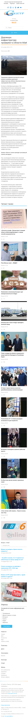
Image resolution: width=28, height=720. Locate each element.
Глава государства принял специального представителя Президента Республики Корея (12, 355)
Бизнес (3, 655)
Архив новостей (20, 3)
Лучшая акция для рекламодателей (13, 1)
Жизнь (3, 667)
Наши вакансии (5, 705)
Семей (3, 634)
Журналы (4, 622)
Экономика (4, 653)
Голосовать (6, 626)
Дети (2, 649)
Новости (3, 631)
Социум (3, 673)
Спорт (3, 663)
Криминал (4, 675)
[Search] (14, 27)
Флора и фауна (5, 677)
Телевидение (5, 613)
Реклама (6, 3)
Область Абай (5, 641)
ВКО (2, 636)
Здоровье (4, 671)
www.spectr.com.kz (12, 693)
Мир (2, 639)
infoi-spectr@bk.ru (8, 716)
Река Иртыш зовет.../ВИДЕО (9, 263)
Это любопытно (5, 670)
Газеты (4, 619)
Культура (4, 660)
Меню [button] (14, 33)
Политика (4, 645)
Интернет (4, 617)
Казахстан (4, 638)
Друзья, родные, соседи (8, 615)
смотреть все (5, 545)
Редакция (12, 3)
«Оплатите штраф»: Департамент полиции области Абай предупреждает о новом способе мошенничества (13, 232)
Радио (3, 620)
